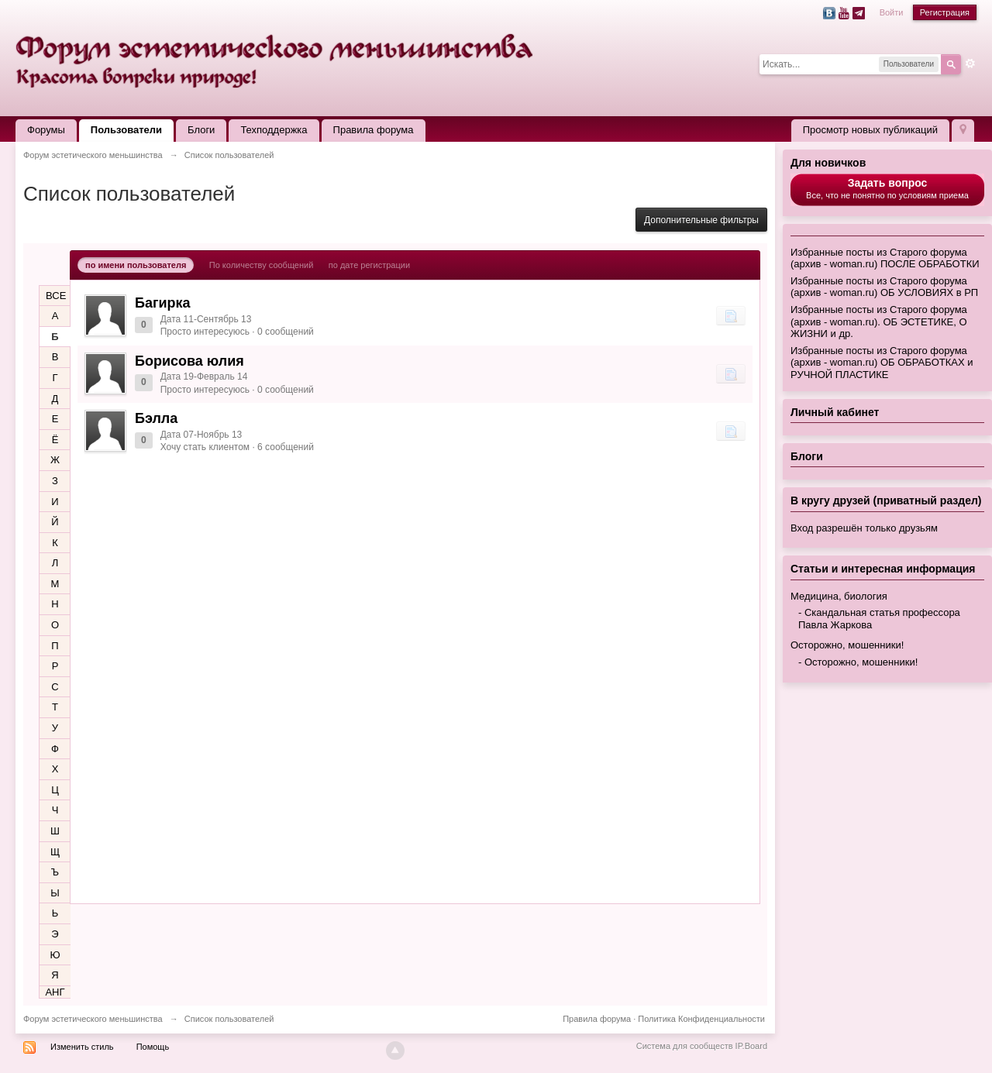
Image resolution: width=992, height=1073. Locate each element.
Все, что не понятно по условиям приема (887, 189)
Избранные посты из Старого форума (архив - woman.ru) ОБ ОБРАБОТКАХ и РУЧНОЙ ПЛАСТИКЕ (881, 362)
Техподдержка (273, 130)
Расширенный (970, 63)
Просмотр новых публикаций (870, 130)
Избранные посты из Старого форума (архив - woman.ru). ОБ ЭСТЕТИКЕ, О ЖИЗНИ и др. (878, 321)
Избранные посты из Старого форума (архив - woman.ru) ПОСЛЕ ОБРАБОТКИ (885, 258)
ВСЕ (56, 295)
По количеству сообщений (261, 265)
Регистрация (945, 12)
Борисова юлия (189, 361)
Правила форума (373, 130)
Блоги (201, 130)
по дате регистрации (369, 265)
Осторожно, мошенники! (847, 645)
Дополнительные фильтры (701, 220)
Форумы (46, 130)
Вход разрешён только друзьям (864, 528)
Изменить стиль (82, 1046)
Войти (892, 12)
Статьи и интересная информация (883, 568)
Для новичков (828, 162)
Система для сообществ (684, 1046)
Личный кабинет (834, 412)
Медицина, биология (838, 596)
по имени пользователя (135, 265)
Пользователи (126, 130)
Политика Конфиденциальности (701, 1018)
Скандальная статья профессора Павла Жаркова (879, 619)
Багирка (163, 303)
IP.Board (751, 1046)
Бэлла (156, 418)
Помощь (153, 1046)
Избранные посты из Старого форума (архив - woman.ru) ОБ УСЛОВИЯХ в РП (884, 287)
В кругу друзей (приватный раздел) (886, 500)
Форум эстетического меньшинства (93, 1018)
